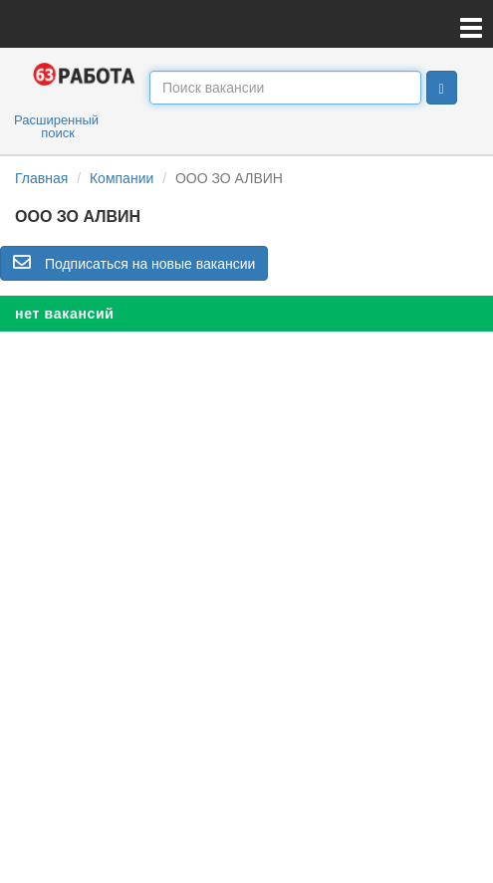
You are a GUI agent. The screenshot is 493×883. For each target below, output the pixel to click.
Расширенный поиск (56, 126)
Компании (121, 178)
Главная (41, 178)
